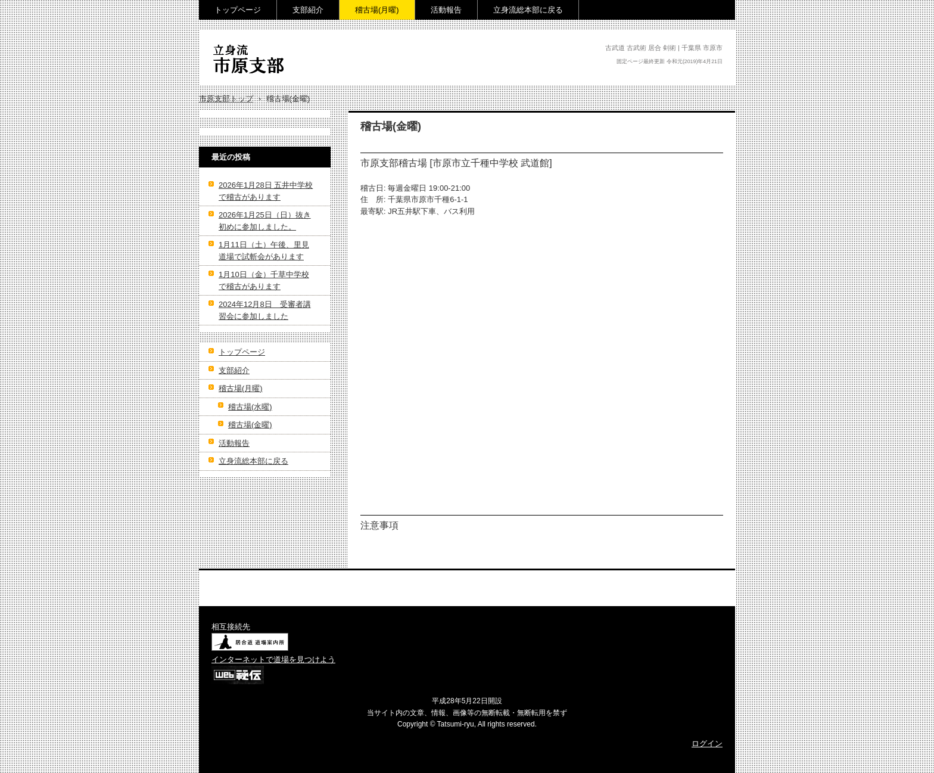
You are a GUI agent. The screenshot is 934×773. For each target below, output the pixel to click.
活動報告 (446, 9)
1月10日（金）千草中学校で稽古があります (264, 280)
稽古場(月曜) (377, 9)
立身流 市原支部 (250, 81)
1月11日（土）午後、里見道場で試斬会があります (264, 250)
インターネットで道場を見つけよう (273, 659)
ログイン (707, 743)
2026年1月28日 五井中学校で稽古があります (266, 191)
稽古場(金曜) (250, 424)
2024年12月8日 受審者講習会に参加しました (265, 310)
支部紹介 (307, 9)
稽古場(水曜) (250, 406)
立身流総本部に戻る (528, 9)
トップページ (237, 9)
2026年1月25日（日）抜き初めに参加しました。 (265, 220)
